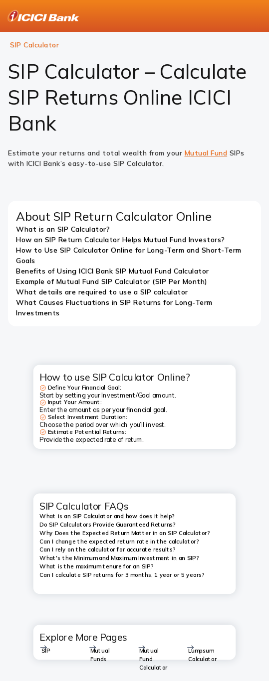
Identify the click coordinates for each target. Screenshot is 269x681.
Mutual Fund (206, 152)
